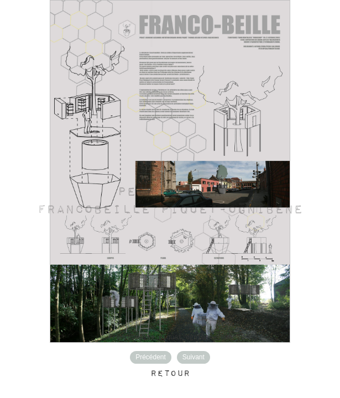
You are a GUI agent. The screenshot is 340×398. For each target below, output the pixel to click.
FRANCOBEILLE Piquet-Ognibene (170, 210)
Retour (170, 373)
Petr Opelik (170, 192)
